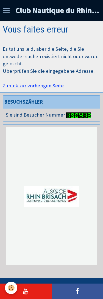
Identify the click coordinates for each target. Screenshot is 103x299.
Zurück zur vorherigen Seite (33, 85)
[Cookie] (11, 288)
